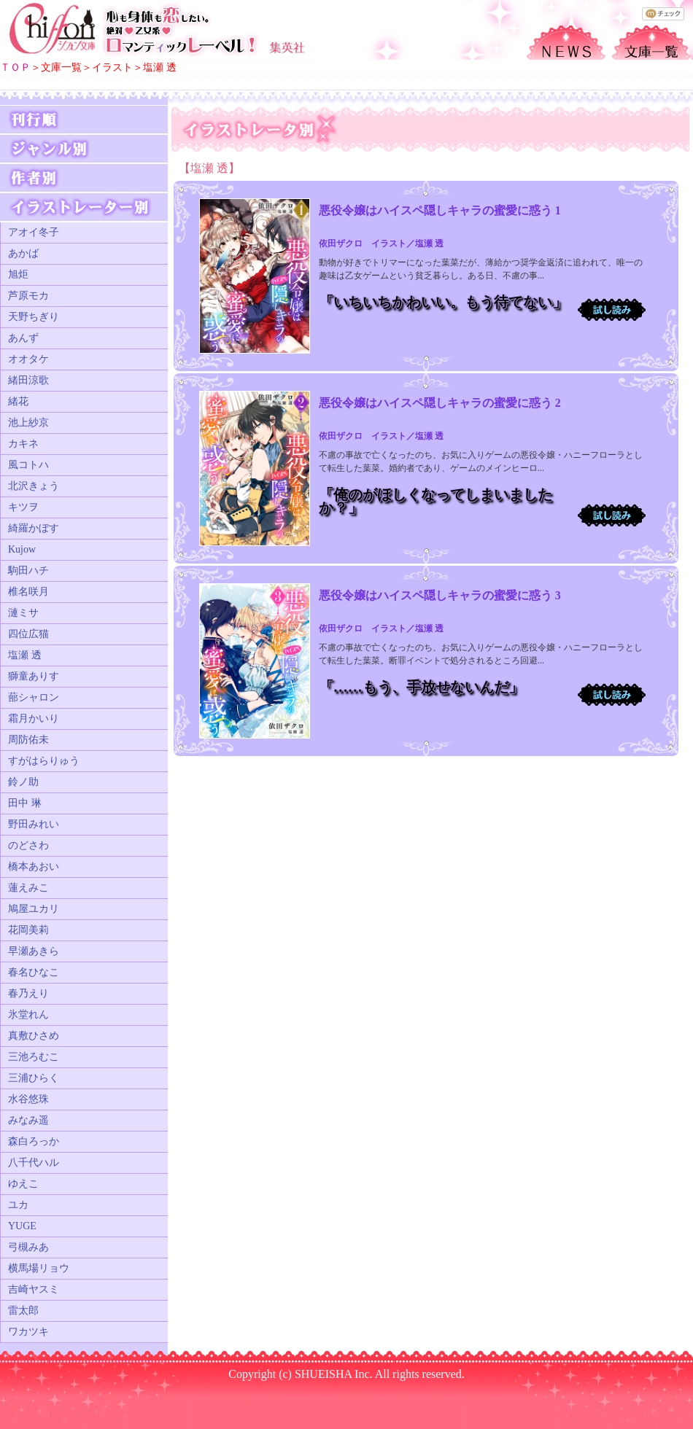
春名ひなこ (33, 972)
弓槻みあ (28, 1247)
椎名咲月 (28, 591)
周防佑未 (28, 739)
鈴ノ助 (23, 781)
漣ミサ (23, 612)
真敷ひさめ (33, 1035)
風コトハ (28, 464)
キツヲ (23, 507)
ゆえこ (23, 1183)
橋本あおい (33, 866)
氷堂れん (28, 1014)
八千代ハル (33, 1162)
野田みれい (33, 824)
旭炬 (18, 274)
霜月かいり (33, 718)
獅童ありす (33, 676)
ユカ (18, 1204)
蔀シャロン (33, 697)
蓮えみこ (28, 887)
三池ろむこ (33, 1056)
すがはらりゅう (44, 760)
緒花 (18, 401)
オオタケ (28, 359)
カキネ (23, 443)
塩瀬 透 (25, 655)
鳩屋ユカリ (33, 908)
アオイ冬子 (33, 232)
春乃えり (28, 993)
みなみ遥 (28, 1120)
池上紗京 (28, 422)
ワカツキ (28, 1331)
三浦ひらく (33, 1077)
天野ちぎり (33, 316)
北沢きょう (33, 485)
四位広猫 (28, 633)
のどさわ (28, 845)
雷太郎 (23, 1310)
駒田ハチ (28, 570)
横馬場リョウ (38, 1268)
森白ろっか (33, 1141)
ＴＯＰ (15, 67)
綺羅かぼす (33, 528)
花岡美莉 (28, 929)
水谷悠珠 (28, 1099)
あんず (23, 337)
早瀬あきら (33, 951)
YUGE (22, 1225)
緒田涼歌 (28, 380)
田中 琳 (25, 803)
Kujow (22, 549)
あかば (23, 253)
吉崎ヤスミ (33, 1289)
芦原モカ (28, 295)
